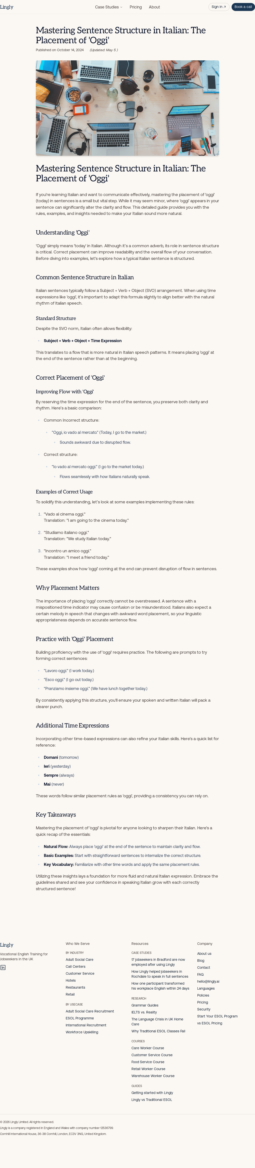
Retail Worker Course (148, 1069)
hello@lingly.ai (208, 981)
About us (204, 954)
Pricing (136, 7)
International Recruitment (86, 1025)
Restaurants (75, 987)
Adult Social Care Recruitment (90, 1011)
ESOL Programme (80, 1018)
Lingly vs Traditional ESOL (151, 1100)
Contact (203, 967)
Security (203, 1009)
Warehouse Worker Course (153, 1076)
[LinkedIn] (3, 967)
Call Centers (75, 966)
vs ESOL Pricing (209, 1023)
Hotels (71, 980)
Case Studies (109, 7)
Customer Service (80, 973)
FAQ (200, 974)
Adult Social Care (79, 960)
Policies (203, 995)
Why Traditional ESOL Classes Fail (158, 1031)
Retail (70, 994)
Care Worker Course (147, 1048)
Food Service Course (147, 1062)
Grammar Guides (144, 1005)
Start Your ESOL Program (217, 1016)
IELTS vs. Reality (144, 1012)
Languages (206, 988)
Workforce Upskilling (82, 1032)
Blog (200, 961)
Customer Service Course (152, 1055)
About (154, 7)
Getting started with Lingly (152, 1093)
